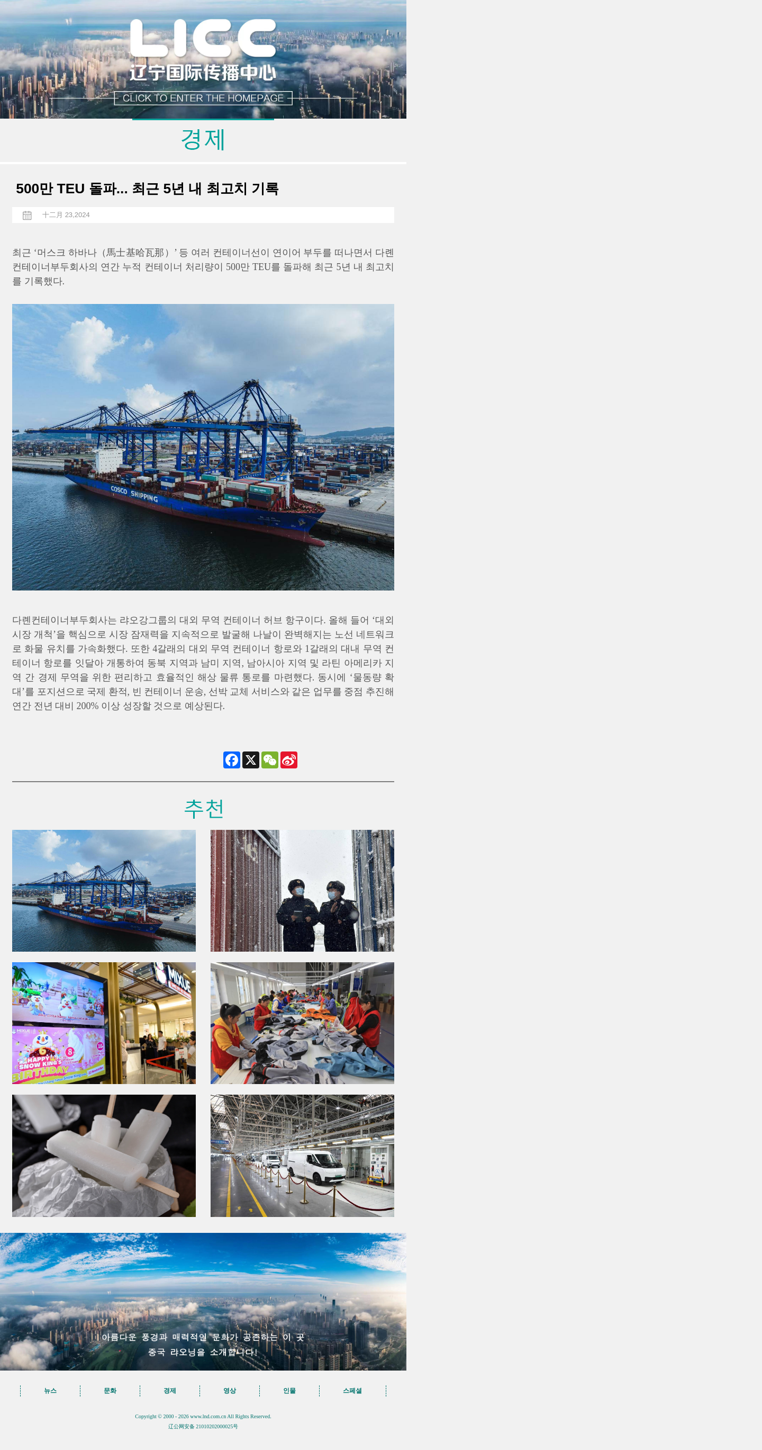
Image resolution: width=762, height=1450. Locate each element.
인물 (289, 1390)
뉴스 (50, 1390)
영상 (229, 1390)
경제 (170, 1390)
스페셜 (352, 1390)
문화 (110, 1390)
